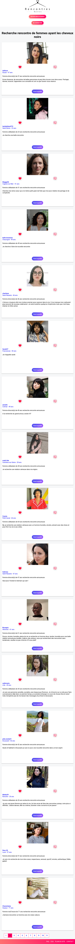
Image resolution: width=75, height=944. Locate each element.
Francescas (6, 351)
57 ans (9, 852)
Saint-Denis (6, 128)
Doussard (5, 741)
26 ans (11, 796)
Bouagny (5, 628)
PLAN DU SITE (60, 941)
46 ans (15, 295)
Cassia (4, 516)
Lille (3, 685)
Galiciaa (5, 572)
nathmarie (6, 683)
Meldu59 (5, 795)
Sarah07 (5, 349)
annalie (5, 405)
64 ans (13, 518)
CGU (52, 941)
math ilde (5, 460)
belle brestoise (7, 238)
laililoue (5, 71)
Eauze (4, 72)
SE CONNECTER (37, 23)
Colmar (5, 407)
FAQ (47, 941)
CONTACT (70, 941)
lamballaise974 (7, 126)
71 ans (11, 908)
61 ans (12, 629)
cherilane (5, 293)
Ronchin (5, 796)
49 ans (13, 240)
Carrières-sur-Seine (9, 462)
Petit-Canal (6, 518)
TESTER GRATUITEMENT (37, 16)
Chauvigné (6, 240)
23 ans (14, 128)
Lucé (4, 852)
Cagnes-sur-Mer (7, 184)
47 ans (10, 72)
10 (43, 935)
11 (47, 935)
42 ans (12, 741)
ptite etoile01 (7, 739)
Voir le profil (37, 91)
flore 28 (5, 850)
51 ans (17, 184)
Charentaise (6, 906)
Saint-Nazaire (7, 295)
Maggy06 (5, 182)
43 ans (8, 685)
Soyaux (4, 908)
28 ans (19, 462)
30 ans (14, 351)
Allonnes (5, 629)
